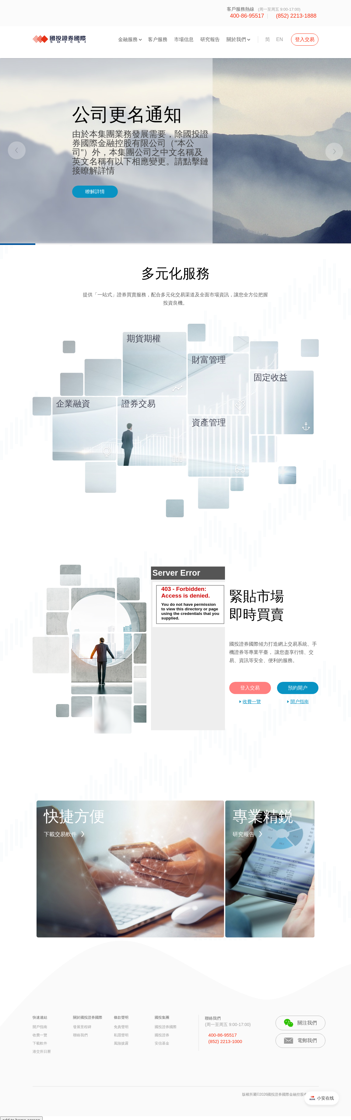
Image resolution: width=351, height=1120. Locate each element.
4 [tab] (307, 244)
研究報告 (210, 39)
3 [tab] (219, 244)
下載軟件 (40, 1043)
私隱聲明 (121, 1035)
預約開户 (297, 687)
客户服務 (157, 39)
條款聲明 (121, 1017)
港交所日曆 (42, 1051)
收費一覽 (252, 701)
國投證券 (162, 1035)
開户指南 (299, 701)
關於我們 (236, 39)
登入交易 (304, 39)
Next (333, 151)
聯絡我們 (80, 1035)
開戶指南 (40, 1027)
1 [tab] (44, 244)
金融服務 (128, 39)
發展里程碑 (82, 1027)
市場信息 (184, 39)
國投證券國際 (166, 1027)
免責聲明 (121, 1027)
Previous (17, 151)
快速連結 (40, 1017)
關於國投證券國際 (87, 1017)
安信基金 (162, 1043)
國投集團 (162, 1017)
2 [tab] (131, 244)
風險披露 (121, 1043)
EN (279, 39)
